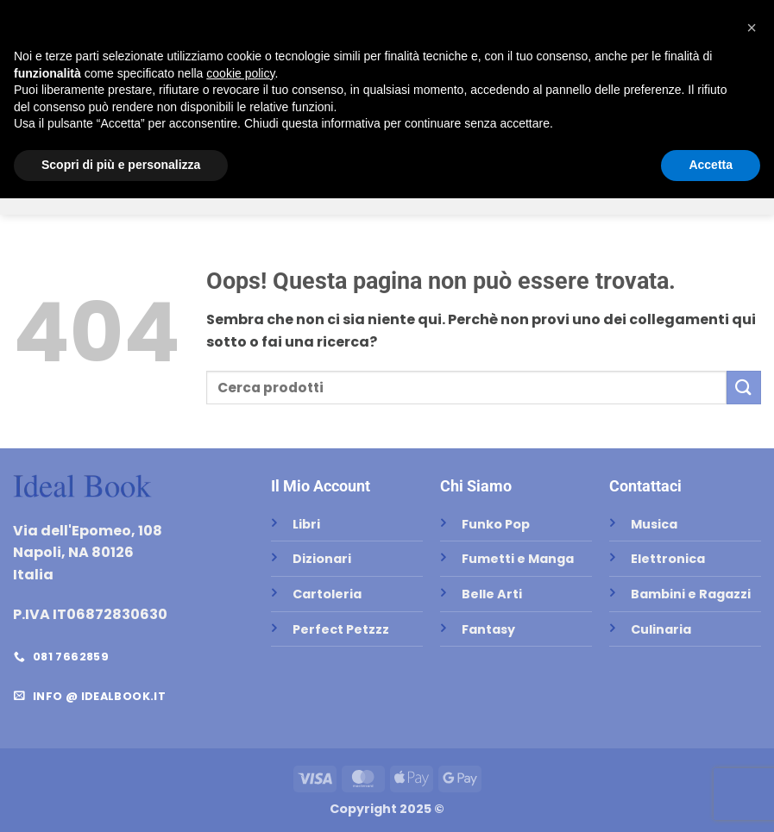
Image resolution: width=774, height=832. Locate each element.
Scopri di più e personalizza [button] (120, 798)
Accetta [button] (711, 798)
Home (238, 65)
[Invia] (379, 90)
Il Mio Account (320, 486)
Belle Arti (177, 190)
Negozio (302, 65)
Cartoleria (688, 141)
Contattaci (645, 486)
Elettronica (547, 190)
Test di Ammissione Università (531, 141)
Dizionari (382, 141)
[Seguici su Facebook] (26, 21)
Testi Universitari (223, 141)
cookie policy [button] (240, 707)
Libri (317, 141)
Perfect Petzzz (369, 190)
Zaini (623, 190)
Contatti (250, 91)
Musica (463, 190)
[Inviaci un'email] (53, 21)
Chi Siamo (379, 65)
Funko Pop (264, 190)
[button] (745, 20)
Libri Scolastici (91, 141)
